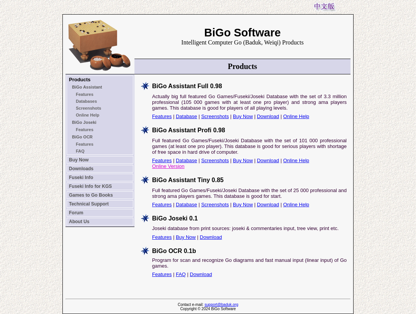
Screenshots (88, 108)
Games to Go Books (91, 195)
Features (84, 94)
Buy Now (78, 160)
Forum (76, 212)
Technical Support (89, 204)
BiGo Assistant (87, 87)
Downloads (81, 168)
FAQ (80, 151)
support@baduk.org (221, 304)
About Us (79, 221)
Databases (86, 101)
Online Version (168, 166)
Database (186, 116)
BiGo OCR (82, 137)
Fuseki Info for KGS (90, 186)
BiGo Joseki (84, 122)
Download (268, 116)
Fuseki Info (81, 177)
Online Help (87, 115)
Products (79, 79)
